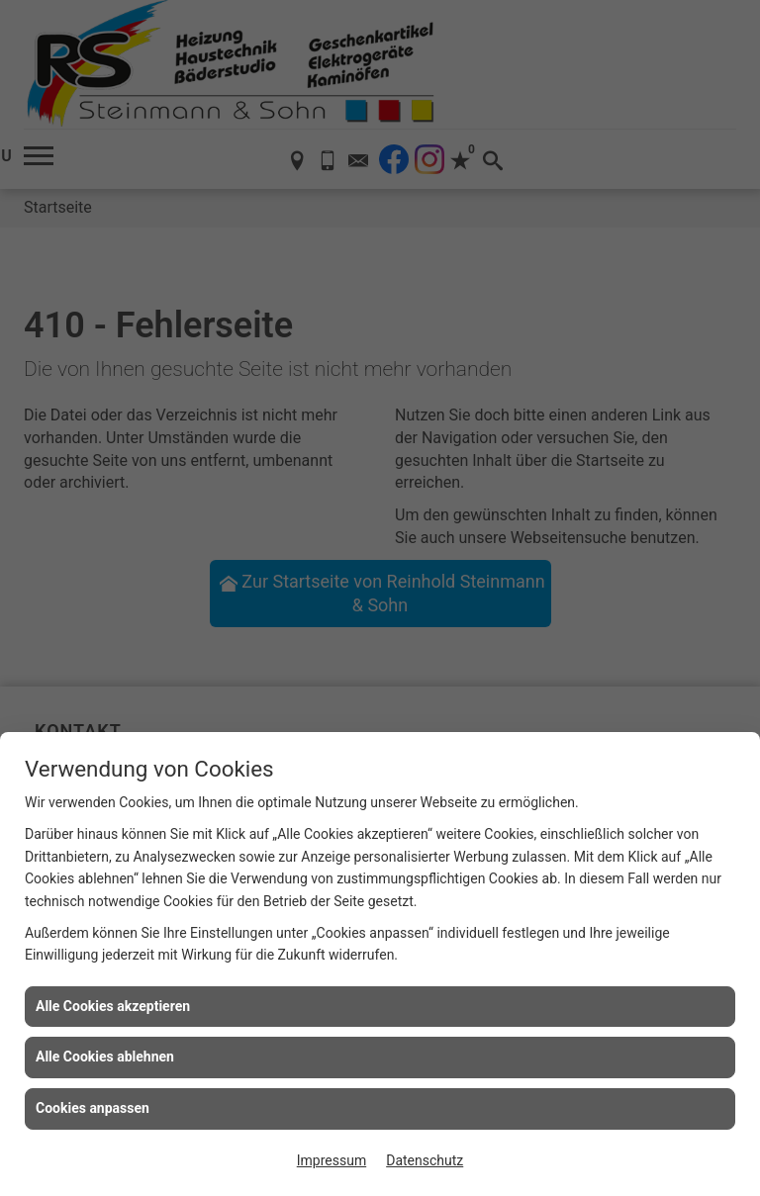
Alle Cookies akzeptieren (113, 1006)
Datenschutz (424, 1160)
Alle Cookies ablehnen (105, 1056)
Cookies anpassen (92, 1108)
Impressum (331, 1160)
